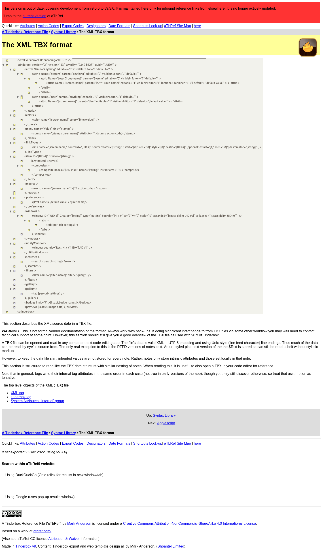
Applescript (166, 423)
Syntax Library (63, 32)
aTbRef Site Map (177, 26)
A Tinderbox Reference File (25, 32)
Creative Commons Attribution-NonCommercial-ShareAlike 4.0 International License (189, 523)
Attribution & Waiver (64, 539)
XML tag (17, 393)
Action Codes (48, 26)
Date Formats (119, 26)
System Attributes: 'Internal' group (37, 401)
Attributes (27, 26)
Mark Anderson (79, 523)
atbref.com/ (42, 531)
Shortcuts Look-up (147, 26)
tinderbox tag (21, 397)
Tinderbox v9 (25, 546)
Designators (96, 26)
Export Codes (73, 26)
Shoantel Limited (170, 546)
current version (34, 16)
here (197, 26)
